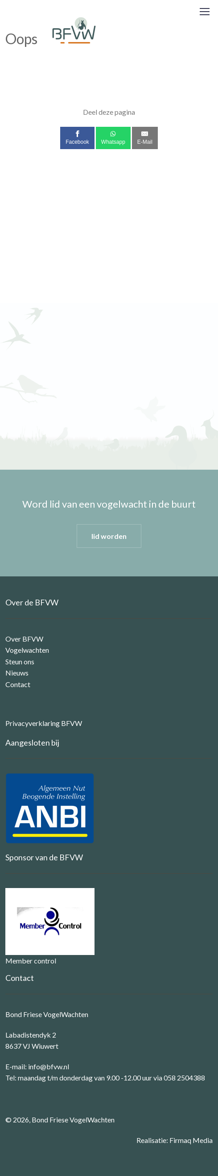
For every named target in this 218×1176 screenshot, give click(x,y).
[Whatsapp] (113, 138)
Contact (17, 684)
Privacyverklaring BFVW (43, 723)
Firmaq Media (191, 1140)
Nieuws (17, 672)
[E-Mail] (145, 138)
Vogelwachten (27, 650)
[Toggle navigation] (204, 12)
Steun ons (19, 661)
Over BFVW (24, 638)
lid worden (109, 536)
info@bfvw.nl (48, 1066)
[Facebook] (77, 138)
